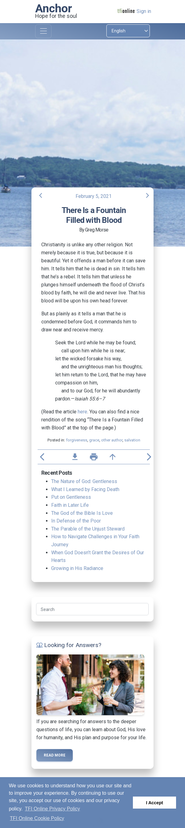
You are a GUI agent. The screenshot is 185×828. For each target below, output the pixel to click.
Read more (54, 755)
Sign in (144, 11)
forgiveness (76, 440)
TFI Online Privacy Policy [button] (52, 808)
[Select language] (128, 30)
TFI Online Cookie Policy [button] (37, 818)
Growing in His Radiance (77, 568)
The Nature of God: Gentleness (84, 481)
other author (111, 440)
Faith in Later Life (70, 505)
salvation (132, 440)
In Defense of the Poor (76, 521)
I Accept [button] (154, 802)
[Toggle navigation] (43, 31)
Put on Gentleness (71, 497)
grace (94, 440)
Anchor (53, 8)
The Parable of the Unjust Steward (88, 529)
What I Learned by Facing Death (85, 489)
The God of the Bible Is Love (82, 513)
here (82, 412)
